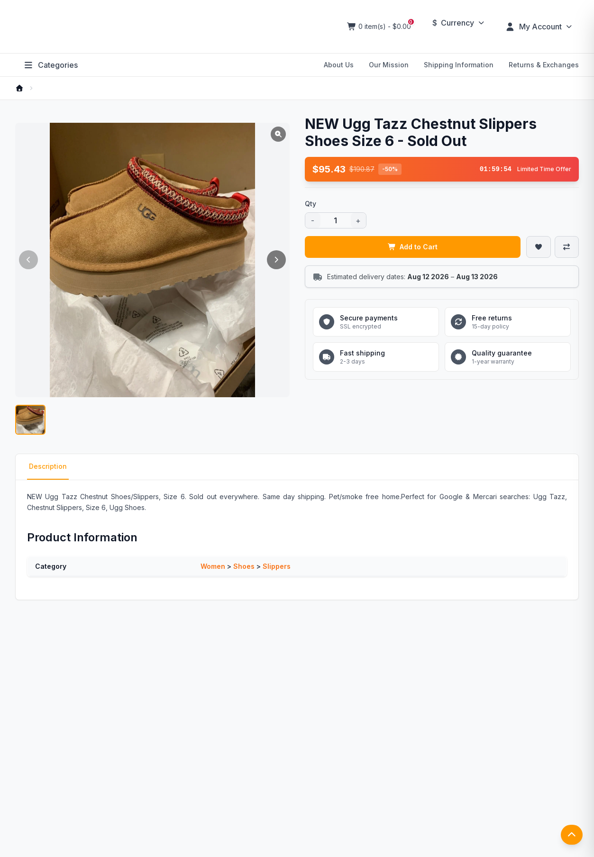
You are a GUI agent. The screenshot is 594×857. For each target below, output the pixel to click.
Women (213, 566)
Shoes (244, 566)
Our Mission (389, 65)
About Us (339, 65)
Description (48, 467)
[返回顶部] (572, 836)
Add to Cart (413, 247)
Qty (310, 204)
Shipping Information (458, 65)
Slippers (277, 566)
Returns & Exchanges (544, 65)
